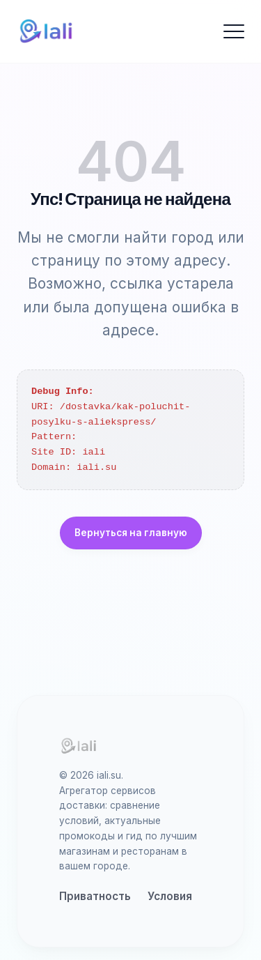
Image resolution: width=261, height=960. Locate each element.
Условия (170, 896)
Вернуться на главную (130, 532)
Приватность (95, 896)
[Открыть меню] (233, 31)
